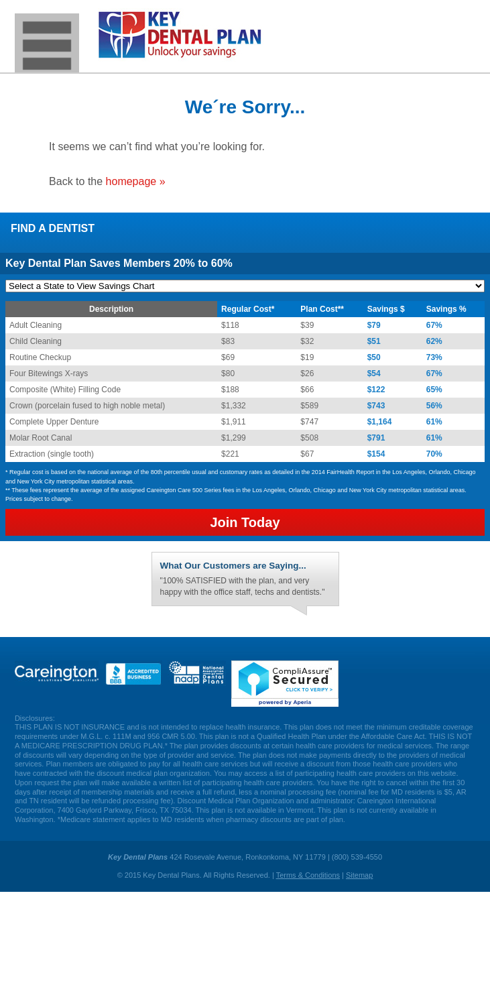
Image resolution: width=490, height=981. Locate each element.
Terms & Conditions (308, 875)
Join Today (245, 522)
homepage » (136, 181)
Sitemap (359, 875)
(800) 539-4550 (459, 27)
